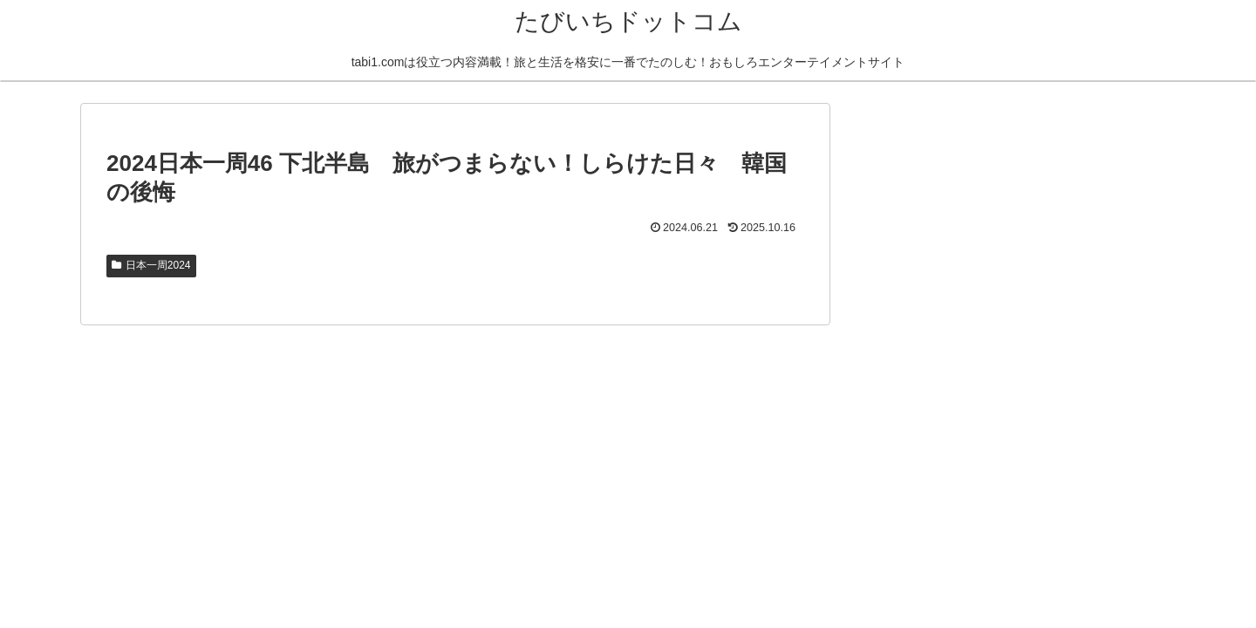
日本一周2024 (151, 265)
